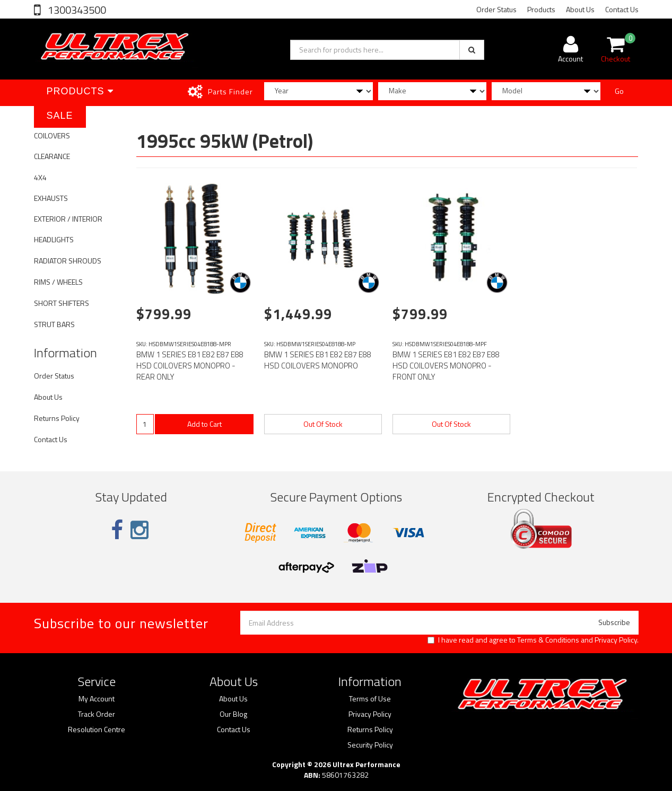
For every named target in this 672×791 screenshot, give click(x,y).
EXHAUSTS (51, 198)
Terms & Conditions (548, 639)
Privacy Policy (616, 639)
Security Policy (370, 745)
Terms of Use (370, 698)
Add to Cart (204, 423)
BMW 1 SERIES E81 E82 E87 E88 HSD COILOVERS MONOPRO (317, 360)
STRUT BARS (54, 324)
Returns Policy (57, 418)
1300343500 (76, 10)
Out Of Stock (323, 423)
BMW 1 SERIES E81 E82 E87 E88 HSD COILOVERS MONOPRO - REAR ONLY (189, 365)
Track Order (96, 714)
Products (541, 9)
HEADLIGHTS (54, 239)
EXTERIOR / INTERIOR (68, 218)
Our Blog (233, 714)
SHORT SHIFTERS (61, 303)
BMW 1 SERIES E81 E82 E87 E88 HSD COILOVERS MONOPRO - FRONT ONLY (446, 365)
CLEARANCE (52, 156)
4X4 (40, 177)
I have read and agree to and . (533, 640)
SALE (60, 115)
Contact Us (622, 9)
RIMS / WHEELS (58, 281)
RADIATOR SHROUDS (67, 260)
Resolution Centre (96, 729)
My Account (96, 698)
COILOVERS (52, 135)
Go (619, 90)
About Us (580, 9)
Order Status (496, 9)
